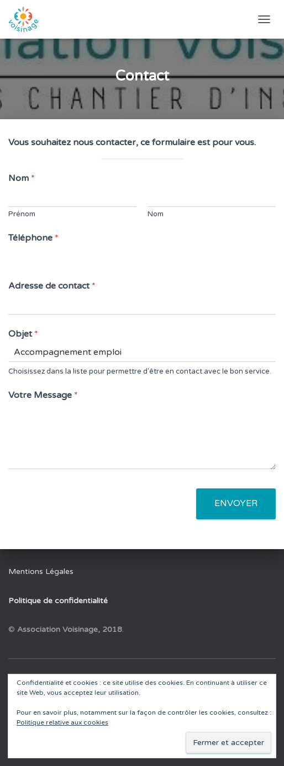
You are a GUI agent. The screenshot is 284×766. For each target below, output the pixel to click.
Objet (23, 333)
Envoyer (235, 503)
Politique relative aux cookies (62, 722)
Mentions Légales (40, 571)
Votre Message (43, 395)
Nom (21, 178)
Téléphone (33, 237)
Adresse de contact (52, 285)
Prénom (21, 214)
